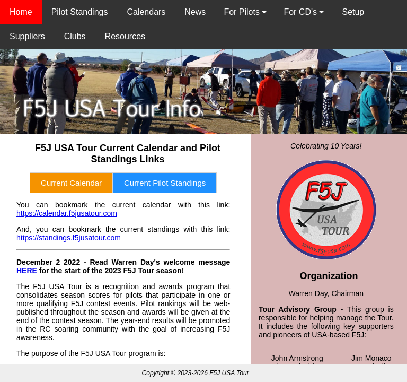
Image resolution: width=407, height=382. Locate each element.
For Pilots (245, 11)
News (195, 11)
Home (21, 11)
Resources (125, 36)
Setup (353, 11)
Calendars (146, 11)
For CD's (304, 11)
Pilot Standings (79, 11)
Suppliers (27, 36)
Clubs (75, 36)
